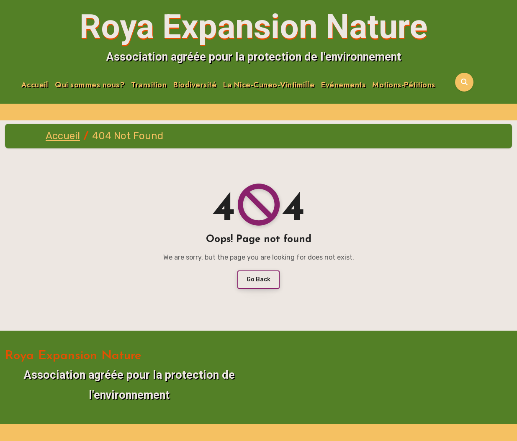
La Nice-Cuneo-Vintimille (268, 85)
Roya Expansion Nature (253, 26)
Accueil (35, 85)
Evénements (343, 85)
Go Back (258, 279)
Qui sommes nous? (89, 85)
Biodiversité (194, 85)
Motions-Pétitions (403, 85)
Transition (149, 85)
